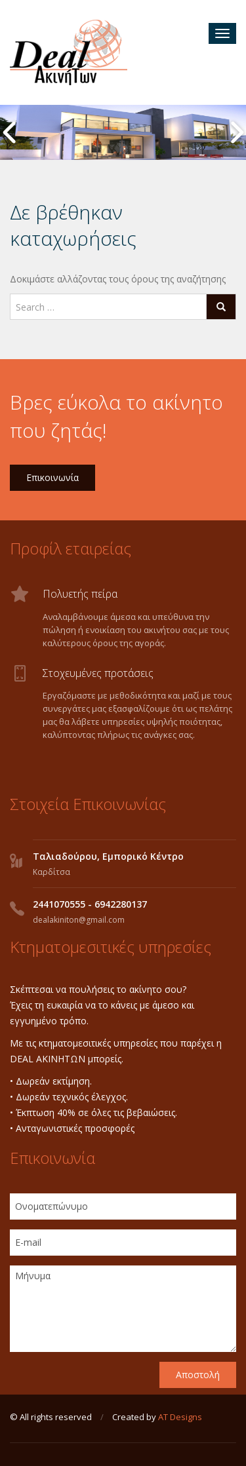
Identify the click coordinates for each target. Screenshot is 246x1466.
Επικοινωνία (52, 477)
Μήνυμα (123, 1308)
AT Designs (180, 1417)
